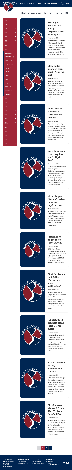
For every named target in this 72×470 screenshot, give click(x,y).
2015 (6, 110)
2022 (6, 37)
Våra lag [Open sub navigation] (14, 3)
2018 (6, 98)
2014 (6, 115)
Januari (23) (8, 94)
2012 (6, 123)
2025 (6, 24)
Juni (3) (7, 75)
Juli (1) (7, 72)
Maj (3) (7, 79)
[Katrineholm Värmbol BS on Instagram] (67, 462)
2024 (6, 28)
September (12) (9, 64)
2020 (6, 45)
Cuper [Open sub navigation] (22, 3)
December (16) (9, 53)
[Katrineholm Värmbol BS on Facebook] (64, 462)
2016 (6, 106)
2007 (6, 143)
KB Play (62, 3)
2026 (6, 20)
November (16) (9, 57)
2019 (6, 49)
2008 (6, 139)
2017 (6, 102)
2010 (6, 131)
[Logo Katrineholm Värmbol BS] (8, 6)
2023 (6, 33)
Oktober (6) (8, 60)
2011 (6, 127)
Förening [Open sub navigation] (30, 3)
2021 (6, 41)
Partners (39, 3)
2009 (6, 135)
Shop (67, 3)
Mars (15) (8, 87)
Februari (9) (8, 90)
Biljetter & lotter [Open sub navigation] (6, 3)
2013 (6, 119)
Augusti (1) (8, 68)
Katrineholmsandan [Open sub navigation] (51, 3)
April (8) (7, 83)
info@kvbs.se (40, 463)
